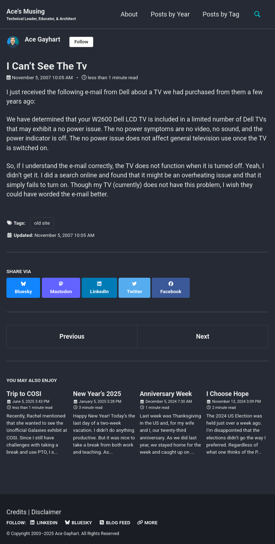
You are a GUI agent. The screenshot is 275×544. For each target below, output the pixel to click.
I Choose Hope (227, 388)
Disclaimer (47, 506)
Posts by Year (169, 14)
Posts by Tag (220, 14)
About (128, 14)
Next (202, 330)
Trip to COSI (24, 388)
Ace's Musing (41, 15)
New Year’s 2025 (97, 388)
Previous (72, 330)
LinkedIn (44, 516)
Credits (16, 506)
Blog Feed (116, 516)
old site (42, 225)
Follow (81, 42)
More (149, 516)
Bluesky (79, 516)
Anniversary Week (166, 388)
